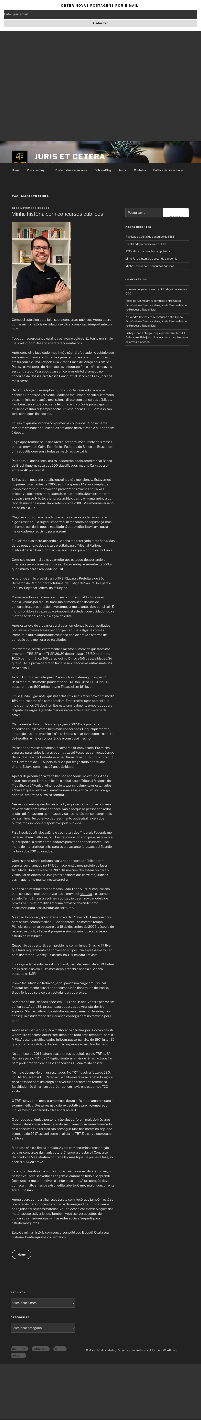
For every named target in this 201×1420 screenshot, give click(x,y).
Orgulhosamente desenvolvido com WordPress (147, 1350)
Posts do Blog (37, 170)
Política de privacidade (168, 170)
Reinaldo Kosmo (135, 300)
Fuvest (32, 903)
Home (15, 170)
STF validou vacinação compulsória (147, 251)
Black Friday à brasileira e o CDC (145, 244)
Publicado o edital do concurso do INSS (150, 236)
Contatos (140, 170)
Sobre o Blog (103, 170)
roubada (86, 894)
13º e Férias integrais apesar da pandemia (151, 258)
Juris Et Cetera (70, 156)
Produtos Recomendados (71, 170)
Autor (122, 170)
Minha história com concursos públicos (57, 214)
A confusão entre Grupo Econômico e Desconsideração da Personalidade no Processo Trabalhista (156, 305)
